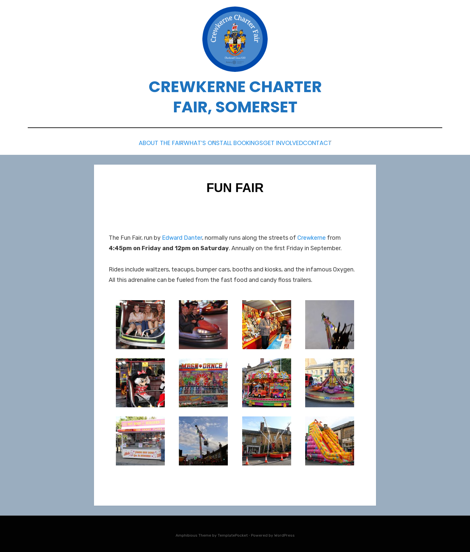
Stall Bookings (239, 142)
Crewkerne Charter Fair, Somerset (235, 97)
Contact (332, 142)
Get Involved (290, 142)
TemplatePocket (233, 533)
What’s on (191, 142)
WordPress (284, 533)
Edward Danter (182, 235)
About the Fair (145, 142)
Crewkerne (311, 235)
